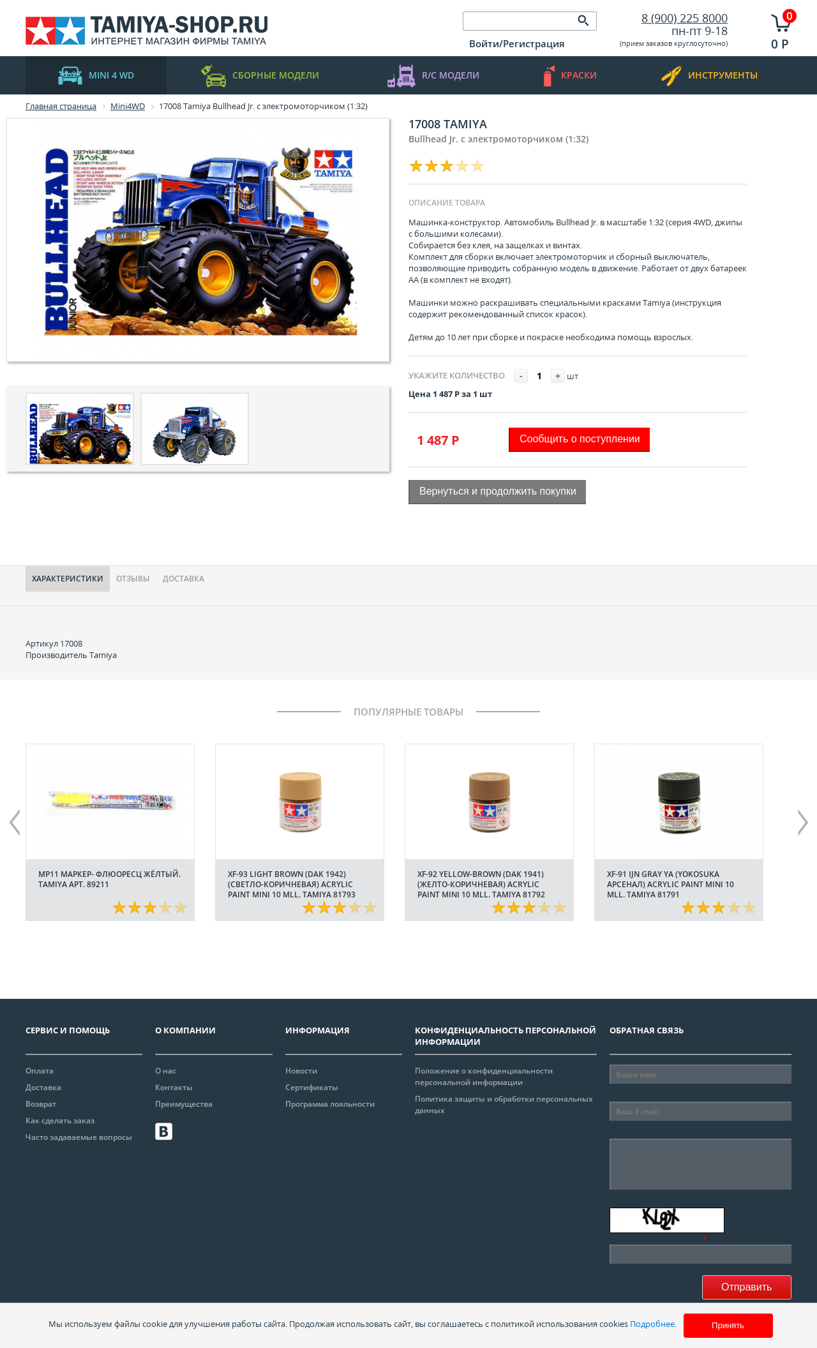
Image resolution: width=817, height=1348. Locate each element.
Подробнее (652, 1323)
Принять (728, 1325)
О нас (165, 1070)
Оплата (40, 1070)
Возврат (41, 1103)
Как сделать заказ (60, 1120)
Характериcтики (67, 578)
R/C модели (433, 75)
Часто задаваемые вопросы (79, 1137)
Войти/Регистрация (517, 43)
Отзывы (133, 578)
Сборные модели (260, 75)
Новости (301, 1070)
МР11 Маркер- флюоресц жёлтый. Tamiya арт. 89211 (109, 879)
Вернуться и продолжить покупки (497, 491)
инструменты (709, 75)
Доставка (183, 578)
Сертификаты (311, 1087)
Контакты (174, 1087)
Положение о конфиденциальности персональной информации (484, 1076)
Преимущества (184, 1103)
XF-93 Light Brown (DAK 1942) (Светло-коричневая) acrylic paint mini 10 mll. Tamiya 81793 (292, 884)
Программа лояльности (330, 1103)
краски (570, 75)
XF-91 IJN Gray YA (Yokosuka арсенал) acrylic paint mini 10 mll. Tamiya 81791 (670, 884)
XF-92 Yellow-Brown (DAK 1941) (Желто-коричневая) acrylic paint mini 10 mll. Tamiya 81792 (481, 884)
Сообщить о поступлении (580, 438)
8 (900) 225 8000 (684, 18)
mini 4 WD (96, 75)
